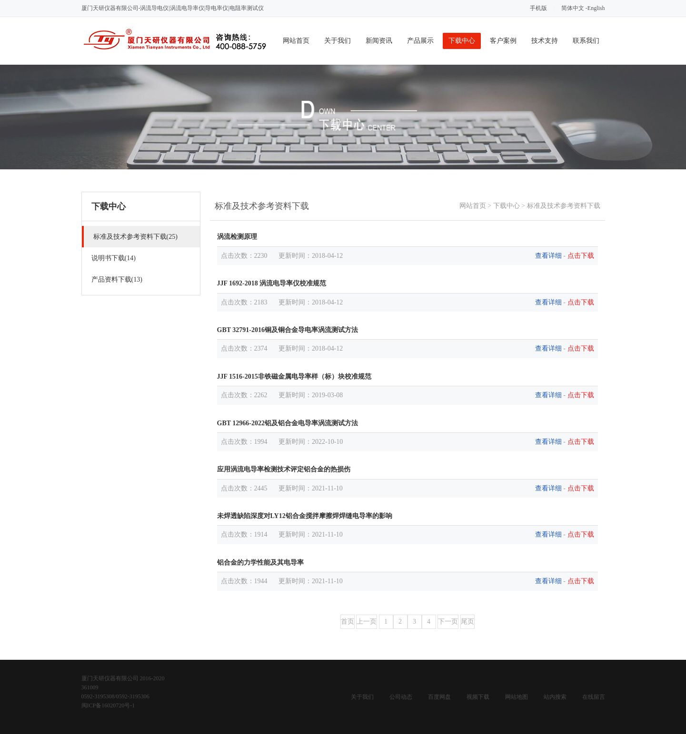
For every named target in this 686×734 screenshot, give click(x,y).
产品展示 (420, 40)
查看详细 (548, 255)
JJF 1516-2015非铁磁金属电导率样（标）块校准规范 (294, 376)
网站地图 (516, 697)
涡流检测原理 (237, 236)
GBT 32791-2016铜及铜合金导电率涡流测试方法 (287, 329)
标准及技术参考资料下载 (563, 205)
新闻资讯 (379, 40)
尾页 (467, 621)
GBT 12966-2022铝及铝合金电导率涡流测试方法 (287, 423)
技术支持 (544, 40)
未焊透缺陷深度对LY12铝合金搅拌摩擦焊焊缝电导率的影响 (304, 515)
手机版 (538, 8)
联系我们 (586, 40)
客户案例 (503, 40)
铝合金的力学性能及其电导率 (260, 562)
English (596, 8)
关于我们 (337, 40)
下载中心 (461, 40)
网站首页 (296, 40)
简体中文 (572, 8)
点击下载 (580, 255)
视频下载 (478, 697)
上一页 (367, 621)
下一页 (448, 621)
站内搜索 (555, 697)
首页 (347, 621)
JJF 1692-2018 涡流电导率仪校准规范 (272, 283)
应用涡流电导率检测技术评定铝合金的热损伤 (283, 469)
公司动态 (400, 697)
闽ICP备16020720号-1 (108, 705)
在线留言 (593, 697)
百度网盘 (439, 697)
